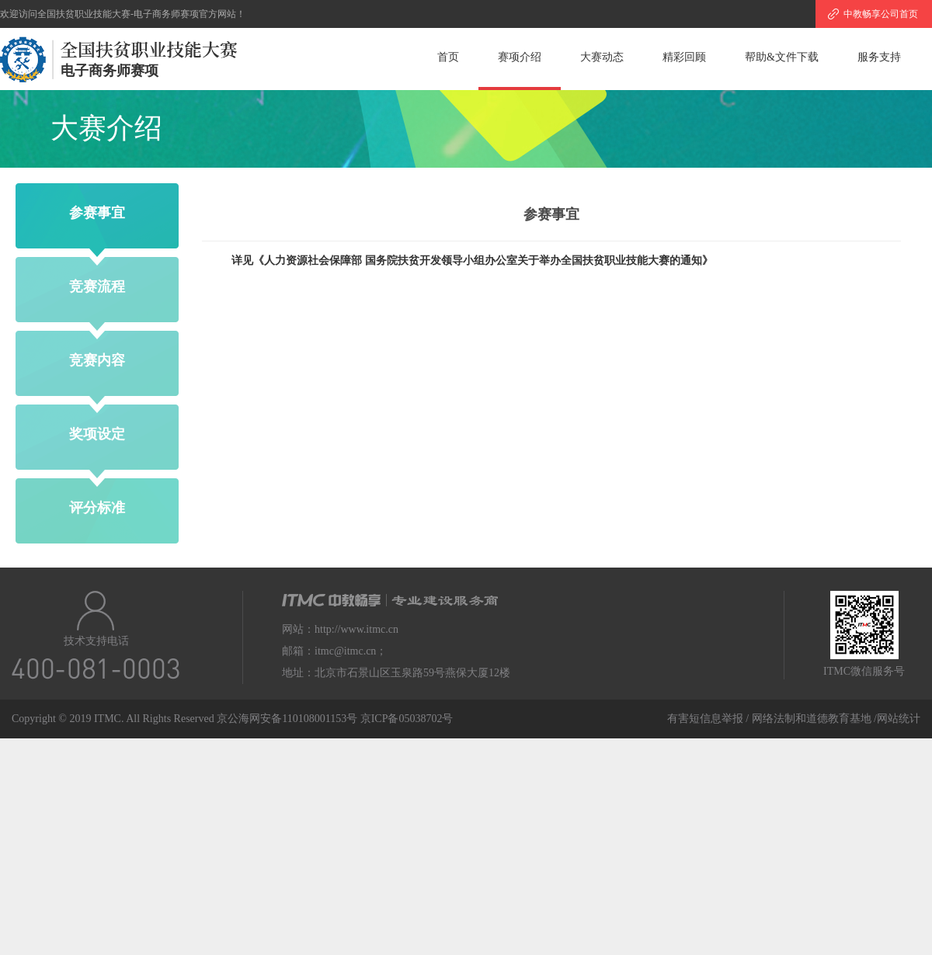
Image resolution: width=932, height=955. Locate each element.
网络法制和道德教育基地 (813, 718)
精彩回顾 (684, 57)
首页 (448, 57)
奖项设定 (97, 434)
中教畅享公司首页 (880, 14)
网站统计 (898, 718)
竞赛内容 (97, 360)
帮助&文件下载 (782, 57)
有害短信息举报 (705, 718)
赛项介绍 (519, 57)
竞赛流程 (97, 286)
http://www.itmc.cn (356, 629)
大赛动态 (602, 57)
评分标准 (97, 508)
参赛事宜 (97, 213)
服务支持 (879, 57)
